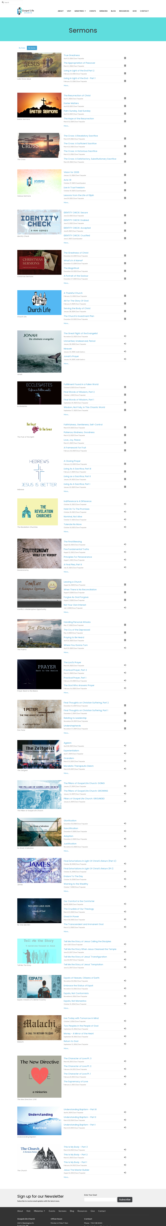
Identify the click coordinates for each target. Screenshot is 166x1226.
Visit (69, 11)
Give (135, 11)
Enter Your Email (90, 1195)
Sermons (103, 11)
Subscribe (124, 1199)
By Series (32, 48)
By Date (22, 48)
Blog (113, 11)
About (61, 11)
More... (66, 85)
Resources (124, 11)
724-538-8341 (96, 1223)
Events (93, 11)
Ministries (80, 11)
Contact (144, 11)
